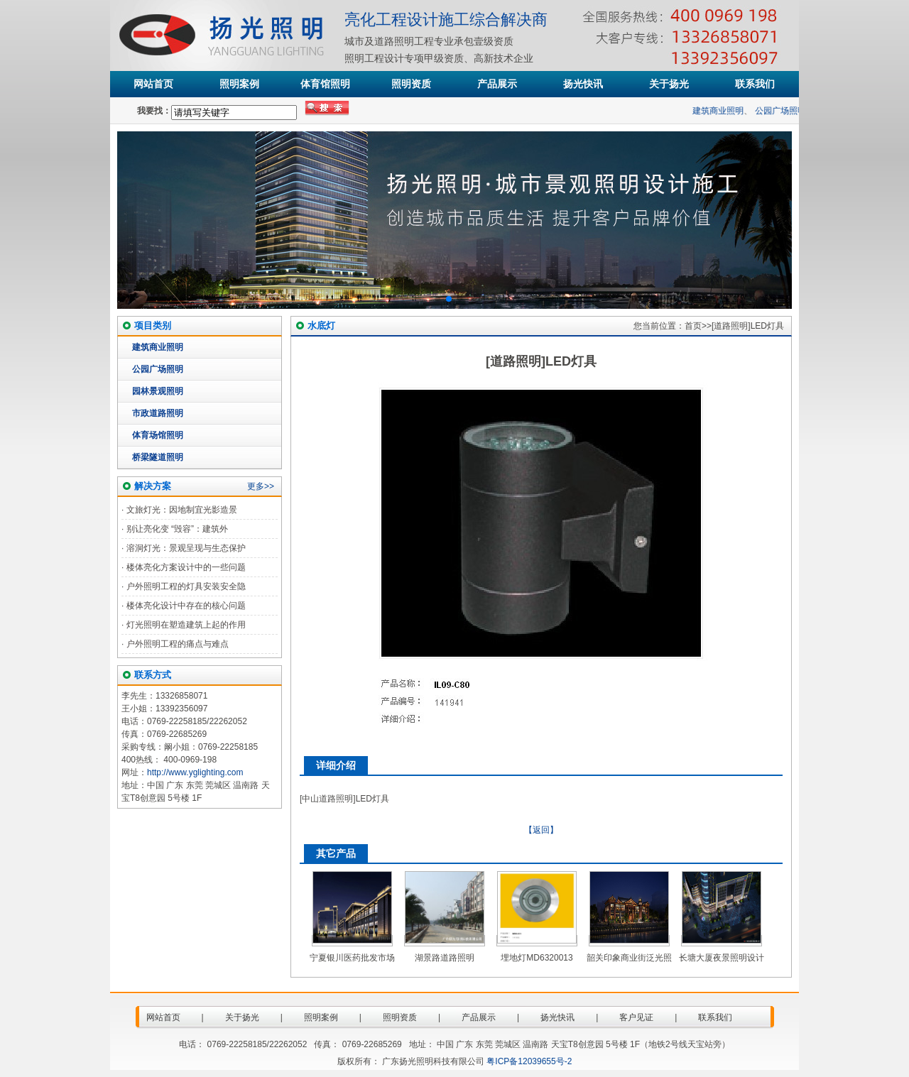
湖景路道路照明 (444, 958)
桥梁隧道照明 (157, 457)
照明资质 (411, 83)
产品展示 (497, 83)
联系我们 (755, 83)
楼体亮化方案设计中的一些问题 (186, 567)
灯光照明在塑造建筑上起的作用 (186, 625)
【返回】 (541, 830)
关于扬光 (669, 83)
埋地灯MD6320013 (536, 958)
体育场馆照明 (157, 435)
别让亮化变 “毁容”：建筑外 (177, 529)
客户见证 (636, 1017)
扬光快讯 (583, 83)
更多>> (260, 486)
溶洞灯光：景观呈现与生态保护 (186, 548)
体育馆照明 (325, 83)
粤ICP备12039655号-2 (529, 1061)
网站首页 (153, 83)
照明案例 (239, 83)
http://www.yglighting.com (195, 772)
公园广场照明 (786, 111)
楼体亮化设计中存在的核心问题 (186, 606)
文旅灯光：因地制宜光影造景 (181, 510)
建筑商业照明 (725, 111)
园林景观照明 (157, 391)
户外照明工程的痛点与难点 (177, 644)
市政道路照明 (157, 413)
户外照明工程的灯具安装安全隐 (186, 586)
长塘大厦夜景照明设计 (721, 958)
